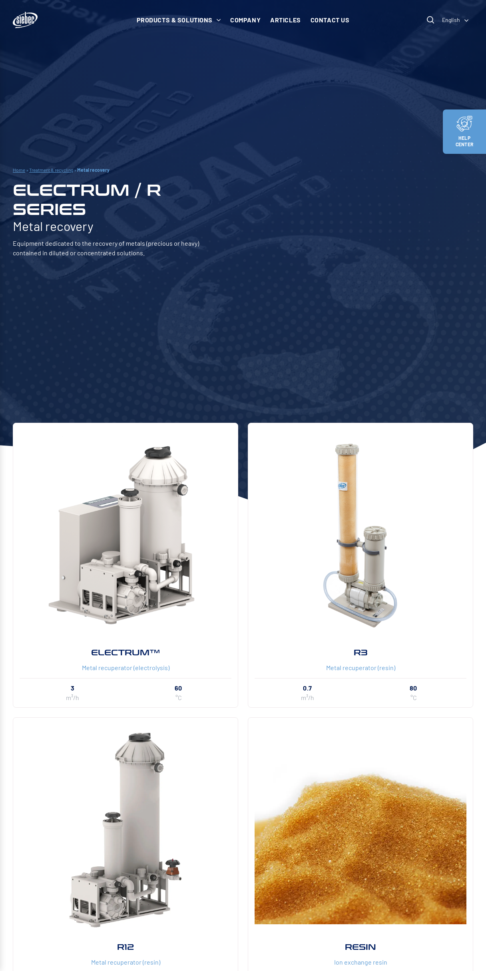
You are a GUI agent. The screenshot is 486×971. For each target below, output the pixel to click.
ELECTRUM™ (125, 652)
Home (19, 170)
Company (245, 20)
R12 (125, 947)
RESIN (360, 947)
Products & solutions (179, 20)
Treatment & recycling (51, 170)
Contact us (330, 20)
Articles (285, 20)
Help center (464, 131)
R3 (361, 652)
